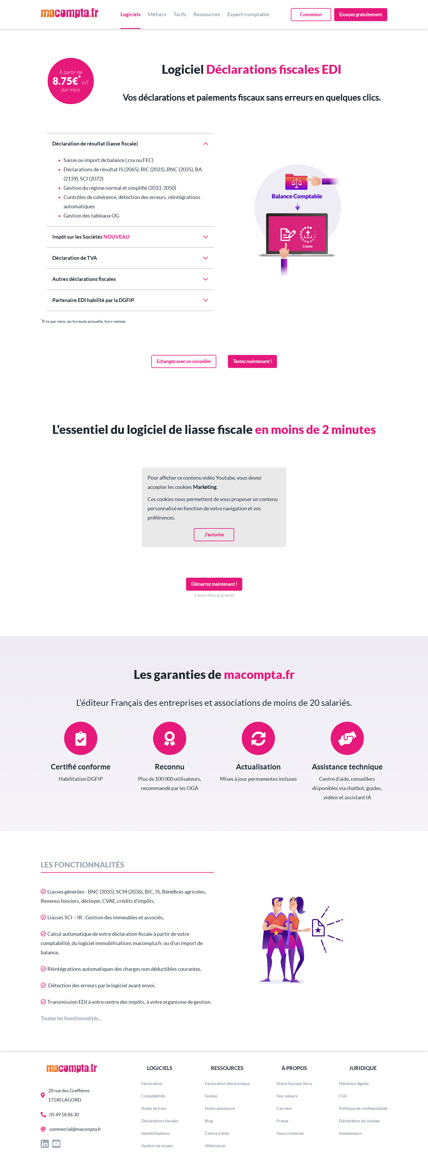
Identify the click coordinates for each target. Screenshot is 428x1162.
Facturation (151, 1083)
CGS (343, 1096)
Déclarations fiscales (159, 1121)
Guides (211, 1096)
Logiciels (130, 14)
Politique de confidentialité (363, 1108)
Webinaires (215, 1145)
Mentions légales (354, 1083)
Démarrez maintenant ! (214, 584)
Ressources (206, 14)
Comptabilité (153, 1096)
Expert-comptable (248, 14)
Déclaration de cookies (359, 1121)
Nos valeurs (286, 1096)
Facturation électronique (227, 1083)
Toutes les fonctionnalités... (71, 1018)
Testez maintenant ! (252, 361)
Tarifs (180, 14)
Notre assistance (220, 1108)
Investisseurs (350, 1133)
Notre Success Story (294, 1083)
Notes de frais (153, 1108)
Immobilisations (155, 1133)
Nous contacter (290, 1133)
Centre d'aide (217, 1133)
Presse (282, 1121)
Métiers (157, 14)
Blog (209, 1121)
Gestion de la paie (157, 1145)
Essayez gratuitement (360, 14)
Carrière (284, 1108)
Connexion (311, 14)
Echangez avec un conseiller (184, 361)
